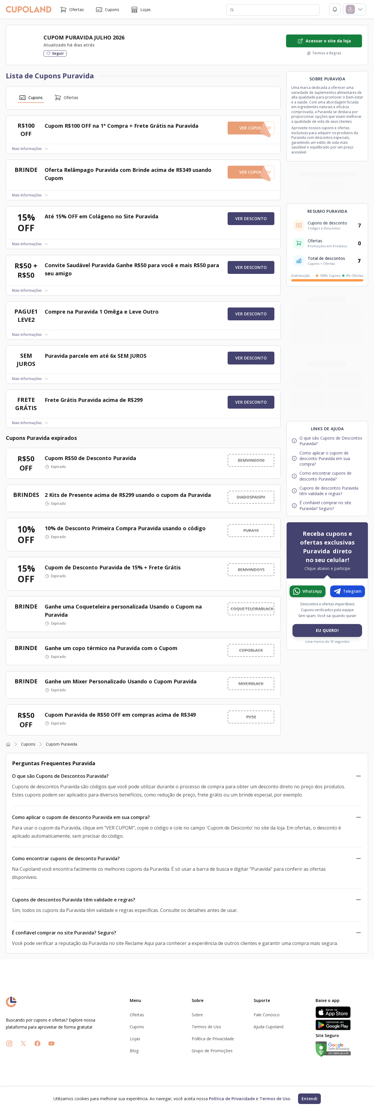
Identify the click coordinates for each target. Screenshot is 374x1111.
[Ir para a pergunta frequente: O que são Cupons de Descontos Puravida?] (327, 441)
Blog (134, 1050)
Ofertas (72, 9)
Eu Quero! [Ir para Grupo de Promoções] (327, 630)
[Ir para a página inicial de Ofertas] (63, 1002)
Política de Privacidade (213, 1038)
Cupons (107, 9)
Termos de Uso (206, 1026)
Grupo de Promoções (212, 1050)
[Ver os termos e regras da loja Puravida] (324, 53)
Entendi (309, 1098)
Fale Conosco (267, 1014)
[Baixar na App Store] (342, 1012)
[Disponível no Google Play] (342, 1024)
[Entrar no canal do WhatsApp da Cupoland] (307, 591)
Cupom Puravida (61, 744)
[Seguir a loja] (55, 53)
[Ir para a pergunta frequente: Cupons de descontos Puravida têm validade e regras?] (327, 491)
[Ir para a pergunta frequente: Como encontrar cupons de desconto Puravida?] (327, 476)
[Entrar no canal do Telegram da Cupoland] (347, 591)
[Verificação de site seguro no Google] (342, 1049)
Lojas (141, 9)
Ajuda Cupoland (268, 1026)
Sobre (197, 1014)
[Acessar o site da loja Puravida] (324, 40)
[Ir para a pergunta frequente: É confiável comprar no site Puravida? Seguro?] (327, 505)
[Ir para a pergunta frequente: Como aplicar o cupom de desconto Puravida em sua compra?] (327, 458)
